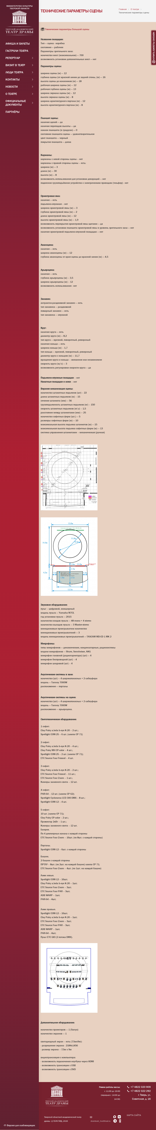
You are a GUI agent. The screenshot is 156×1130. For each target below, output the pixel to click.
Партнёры (12, 112)
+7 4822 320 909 (141, 1087)
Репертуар (12, 58)
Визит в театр (15, 65)
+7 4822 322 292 (141, 1091)
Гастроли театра (16, 51)
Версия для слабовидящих (19, 1125)
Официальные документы (15, 103)
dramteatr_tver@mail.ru (100, 1121)
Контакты (12, 80)
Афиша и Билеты (17, 44)
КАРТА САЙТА (134, 1115)
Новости (11, 87)
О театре (11, 94)
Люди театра (14, 73)
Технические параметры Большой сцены (67, 29)
